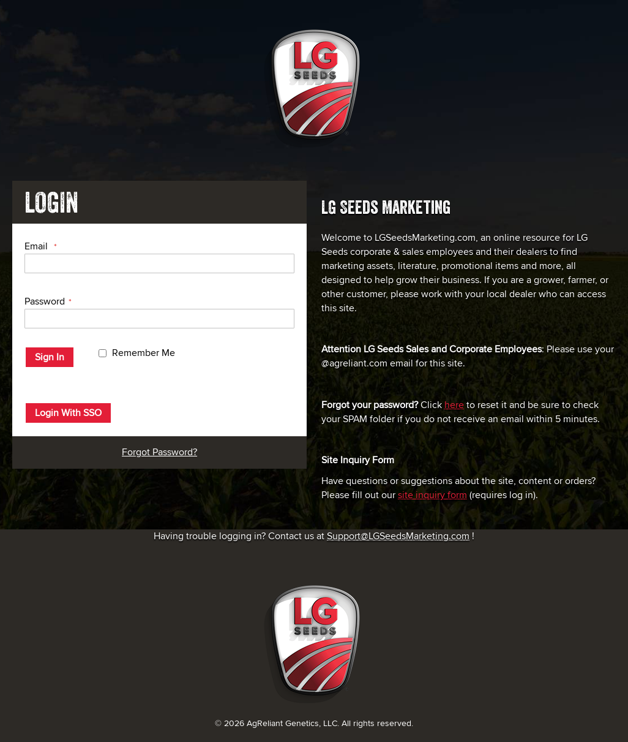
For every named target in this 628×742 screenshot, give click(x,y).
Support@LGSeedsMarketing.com (398, 536)
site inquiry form (432, 495)
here (454, 405)
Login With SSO (68, 413)
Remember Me (143, 353)
